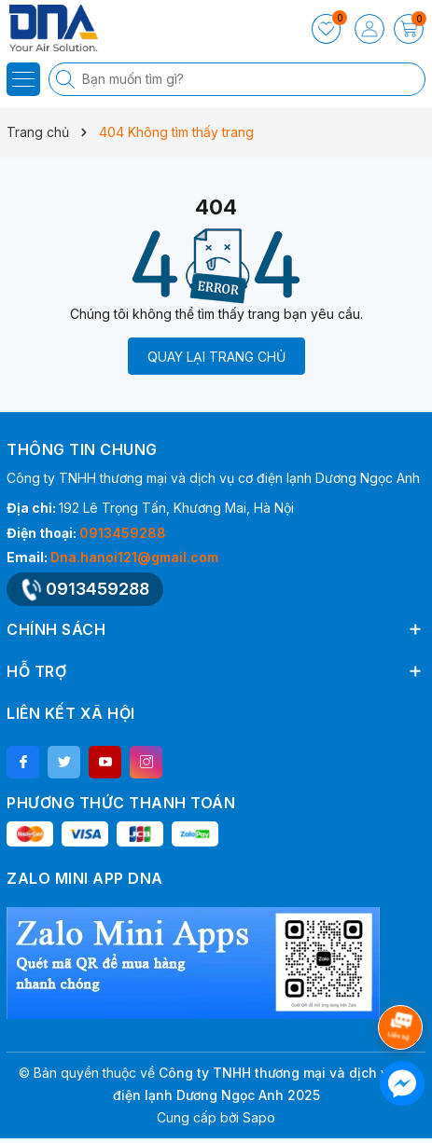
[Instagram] (146, 762)
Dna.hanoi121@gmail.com (134, 557)
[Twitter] (64, 762)
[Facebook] (23, 762)
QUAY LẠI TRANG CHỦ (216, 357)
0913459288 (122, 533)
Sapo (259, 1117)
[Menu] (23, 79)
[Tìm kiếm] (67, 79)
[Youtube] (105, 762)
